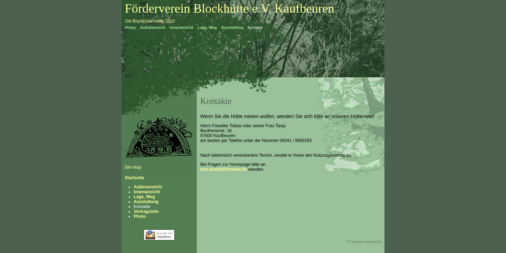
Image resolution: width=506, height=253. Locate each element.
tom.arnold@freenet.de (224, 169)
